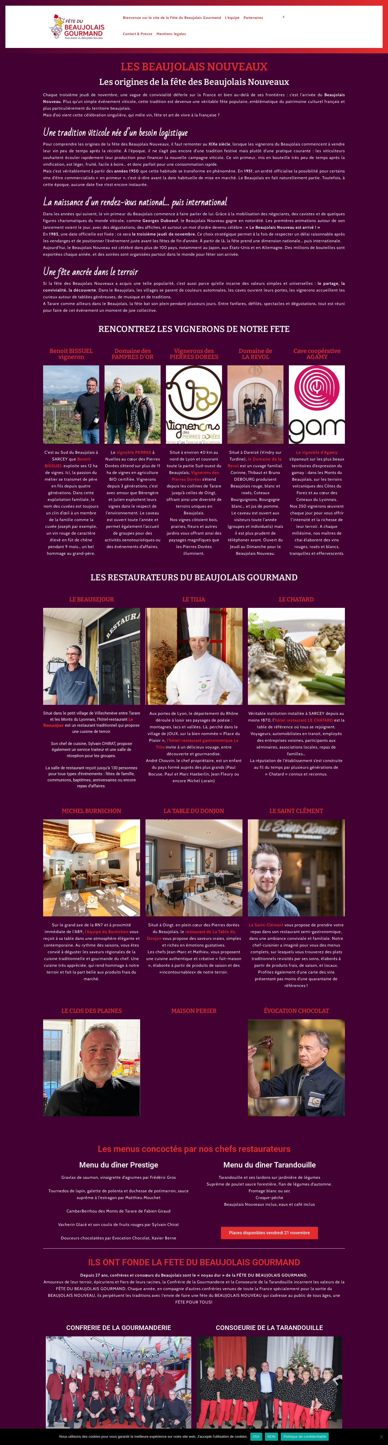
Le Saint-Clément (266, 925)
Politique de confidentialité (304, 1436)
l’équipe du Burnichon (107, 931)
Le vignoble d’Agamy (317, 452)
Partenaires (253, 17)
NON (272, 1436)
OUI (256, 1436)
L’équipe (232, 17)
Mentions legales (171, 34)
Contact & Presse (138, 34)
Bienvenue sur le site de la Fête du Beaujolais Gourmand (172, 17)
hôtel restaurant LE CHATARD (304, 720)
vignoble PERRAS (134, 452)
